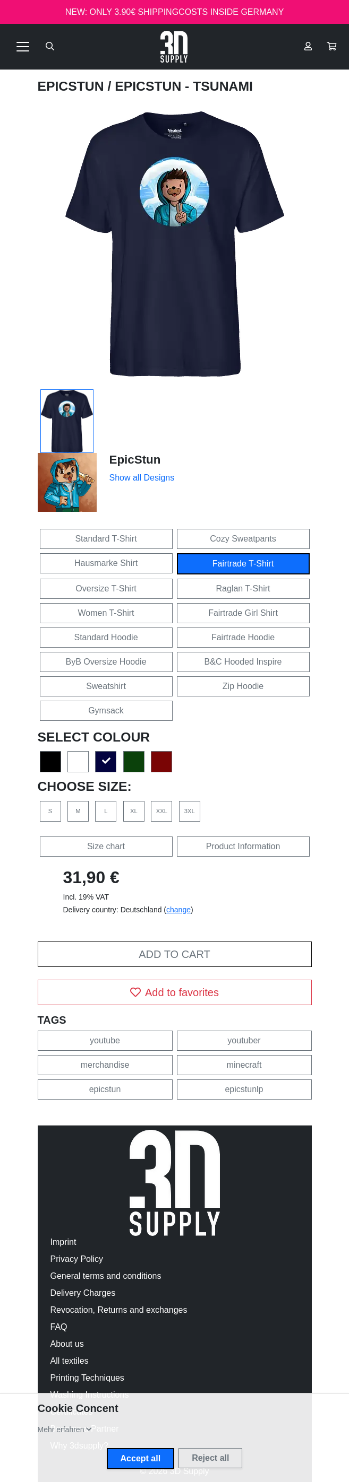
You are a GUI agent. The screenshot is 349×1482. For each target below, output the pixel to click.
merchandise (105, 1064)
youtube (105, 1040)
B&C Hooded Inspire (243, 661)
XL (134, 811)
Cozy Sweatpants (243, 538)
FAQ (58, 1326)
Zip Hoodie (243, 686)
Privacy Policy (77, 1258)
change (178, 909)
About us (67, 1343)
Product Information (243, 846)
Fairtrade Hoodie (243, 637)
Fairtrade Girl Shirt (243, 612)
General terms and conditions (105, 1275)
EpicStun (73, 86)
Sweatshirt (106, 686)
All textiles (69, 1360)
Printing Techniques (87, 1377)
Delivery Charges (83, 1292)
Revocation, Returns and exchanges (119, 1309)
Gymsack (106, 710)
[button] (331, 46)
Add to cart (174, 954)
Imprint (63, 1241)
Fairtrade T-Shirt (243, 563)
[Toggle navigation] (22, 47)
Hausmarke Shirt (106, 563)
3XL (189, 811)
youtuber (243, 1040)
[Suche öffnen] (50, 47)
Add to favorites (174, 992)
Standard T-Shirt (106, 538)
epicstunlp (244, 1089)
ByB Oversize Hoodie (105, 661)
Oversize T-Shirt (105, 588)
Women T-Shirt (106, 612)
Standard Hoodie (106, 637)
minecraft (244, 1064)
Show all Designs (142, 477)
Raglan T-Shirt (243, 588)
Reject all (210, 1457)
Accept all (141, 1458)
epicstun (105, 1089)
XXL (161, 811)
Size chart (106, 846)
